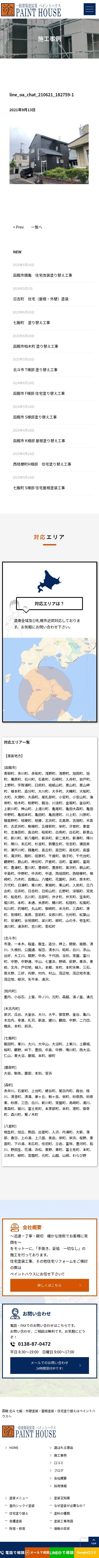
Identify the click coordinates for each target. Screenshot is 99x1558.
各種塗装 (15, 1521)
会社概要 (60, 1478)
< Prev (18, 227)
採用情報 (60, 1486)
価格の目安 (62, 1528)
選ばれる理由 (63, 1447)
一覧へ (36, 227)
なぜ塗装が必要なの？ (70, 1505)
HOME (13, 1447)
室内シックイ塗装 (22, 1505)
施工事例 (60, 1455)
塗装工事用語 (63, 1521)
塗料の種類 (62, 1513)
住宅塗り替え (18, 1513)
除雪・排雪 (17, 1528)
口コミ (58, 1462)
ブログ (58, 1470)
